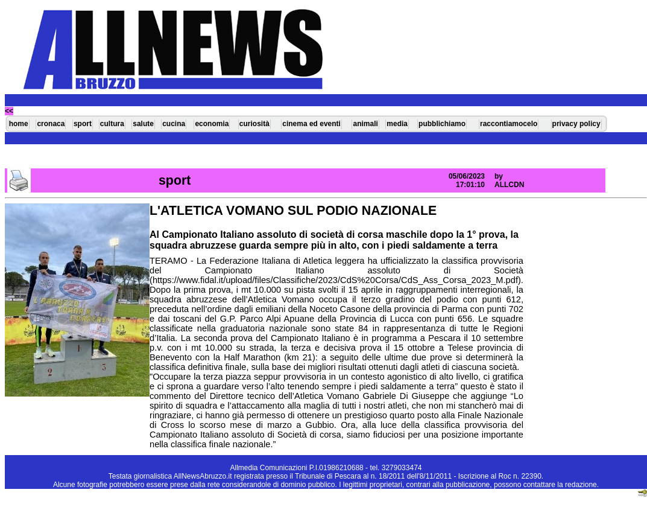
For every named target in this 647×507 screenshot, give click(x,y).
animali (365, 124)
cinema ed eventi (311, 124)
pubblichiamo (442, 124)
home (18, 124)
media (397, 124)
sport (83, 124)
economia (212, 124)
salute (143, 124)
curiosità (254, 124)
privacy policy (576, 124)
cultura (112, 124)
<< (9, 111)
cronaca (51, 124)
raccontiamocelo (508, 124)
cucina (173, 124)
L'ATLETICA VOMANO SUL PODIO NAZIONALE (293, 210)
